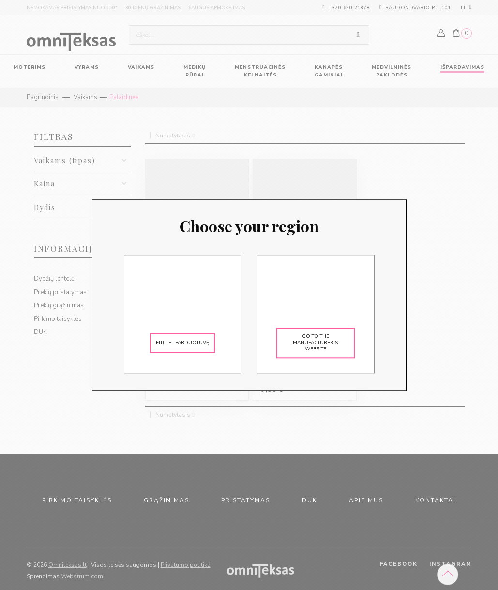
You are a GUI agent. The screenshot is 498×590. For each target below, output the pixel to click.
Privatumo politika (186, 565)
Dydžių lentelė (54, 278)
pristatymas (245, 500)
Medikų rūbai (194, 71)
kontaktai (435, 500)
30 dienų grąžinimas (153, 7)
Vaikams (85, 97)
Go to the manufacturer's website (315, 342)
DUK (40, 332)
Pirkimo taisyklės (58, 319)
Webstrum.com (82, 576)
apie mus (366, 500)
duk (309, 500)
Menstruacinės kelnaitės (260, 71)
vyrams (87, 67)
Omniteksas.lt (67, 565)
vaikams (141, 67)
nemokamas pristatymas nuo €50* (72, 7)
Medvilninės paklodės (391, 71)
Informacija (66, 248)
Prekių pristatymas (60, 292)
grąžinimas (166, 500)
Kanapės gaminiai (329, 71)
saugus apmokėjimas (216, 7)
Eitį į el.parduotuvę (182, 342)
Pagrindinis (43, 97)
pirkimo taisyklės (77, 500)
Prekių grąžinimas (59, 305)
